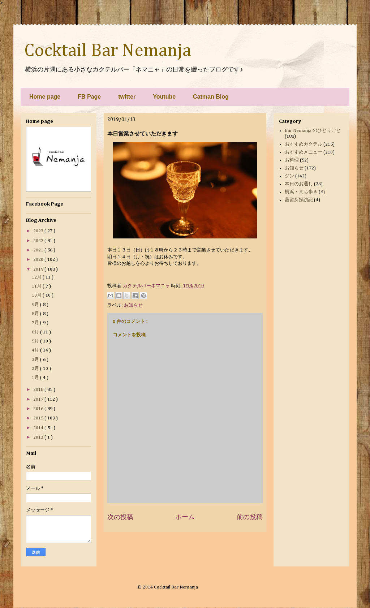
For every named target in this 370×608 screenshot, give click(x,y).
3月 (36, 359)
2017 (38, 399)
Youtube (164, 97)
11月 (37, 286)
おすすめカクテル (303, 144)
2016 (38, 408)
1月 (36, 377)
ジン (289, 176)
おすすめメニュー (303, 152)
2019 (38, 269)
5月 (36, 341)
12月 (37, 277)
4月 (36, 350)
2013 (38, 437)
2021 (38, 250)
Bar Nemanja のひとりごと (313, 130)
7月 (36, 322)
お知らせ (133, 305)
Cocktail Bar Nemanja (107, 51)
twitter (126, 97)
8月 (36, 313)
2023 (38, 231)
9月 (36, 304)
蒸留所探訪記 (299, 200)
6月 (36, 332)
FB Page (89, 97)
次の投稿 (120, 517)
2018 (38, 389)
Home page (44, 97)
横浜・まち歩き (301, 192)
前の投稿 (250, 517)
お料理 (292, 160)
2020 (38, 259)
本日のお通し (299, 184)
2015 (38, 418)
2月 (36, 368)
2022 (38, 240)
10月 (37, 295)
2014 (38, 428)
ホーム (185, 517)
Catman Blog (211, 97)
